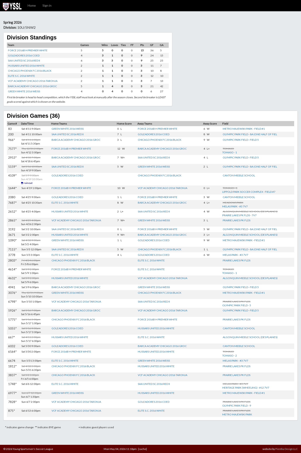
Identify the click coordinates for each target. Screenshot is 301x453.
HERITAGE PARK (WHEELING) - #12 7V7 (245, 387)
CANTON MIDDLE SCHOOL (239, 175)
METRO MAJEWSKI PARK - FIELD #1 (244, 128)
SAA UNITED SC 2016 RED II (24, 60)
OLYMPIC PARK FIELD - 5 (236, 305)
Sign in (47, 5)
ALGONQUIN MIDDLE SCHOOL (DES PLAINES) (250, 234)
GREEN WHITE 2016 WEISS (24, 91)
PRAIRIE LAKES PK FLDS (236, 220)
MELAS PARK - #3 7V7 (235, 206)
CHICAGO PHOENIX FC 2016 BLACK (30, 70)
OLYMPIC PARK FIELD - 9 (236, 405)
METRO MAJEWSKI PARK (237, 414)
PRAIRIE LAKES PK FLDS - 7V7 (239, 215)
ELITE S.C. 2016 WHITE (21, 75)
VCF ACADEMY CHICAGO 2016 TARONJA (33, 81)
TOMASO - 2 (229, 355)
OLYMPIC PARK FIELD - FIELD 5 (241, 139)
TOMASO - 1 (229, 152)
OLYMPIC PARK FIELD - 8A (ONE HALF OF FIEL (250, 134)
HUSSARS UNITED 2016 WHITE (26, 65)
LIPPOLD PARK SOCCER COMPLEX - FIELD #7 (248, 191)
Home (32, 5)
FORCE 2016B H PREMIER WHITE (28, 50)
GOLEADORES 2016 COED (24, 55)
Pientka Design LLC (286, 449)
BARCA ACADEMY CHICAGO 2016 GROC (32, 86)
